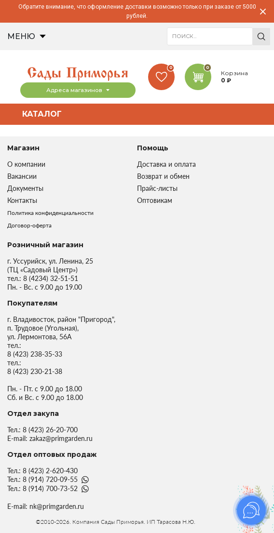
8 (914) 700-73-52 (50, 488)
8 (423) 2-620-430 (50, 470)
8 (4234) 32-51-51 (50, 278)
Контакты (22, 200)
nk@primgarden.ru (56, 506)
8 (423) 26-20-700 (50, 430)
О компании (26, 164)
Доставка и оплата (166, 164)
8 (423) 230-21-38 (34, 371)
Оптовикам (154, 200)
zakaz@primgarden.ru (61, 438)
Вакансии (22, 176)
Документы (25, 188)
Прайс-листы (157, 188)
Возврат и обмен (163, 176)
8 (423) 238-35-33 (34, 354)
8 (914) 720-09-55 (50, 479)
